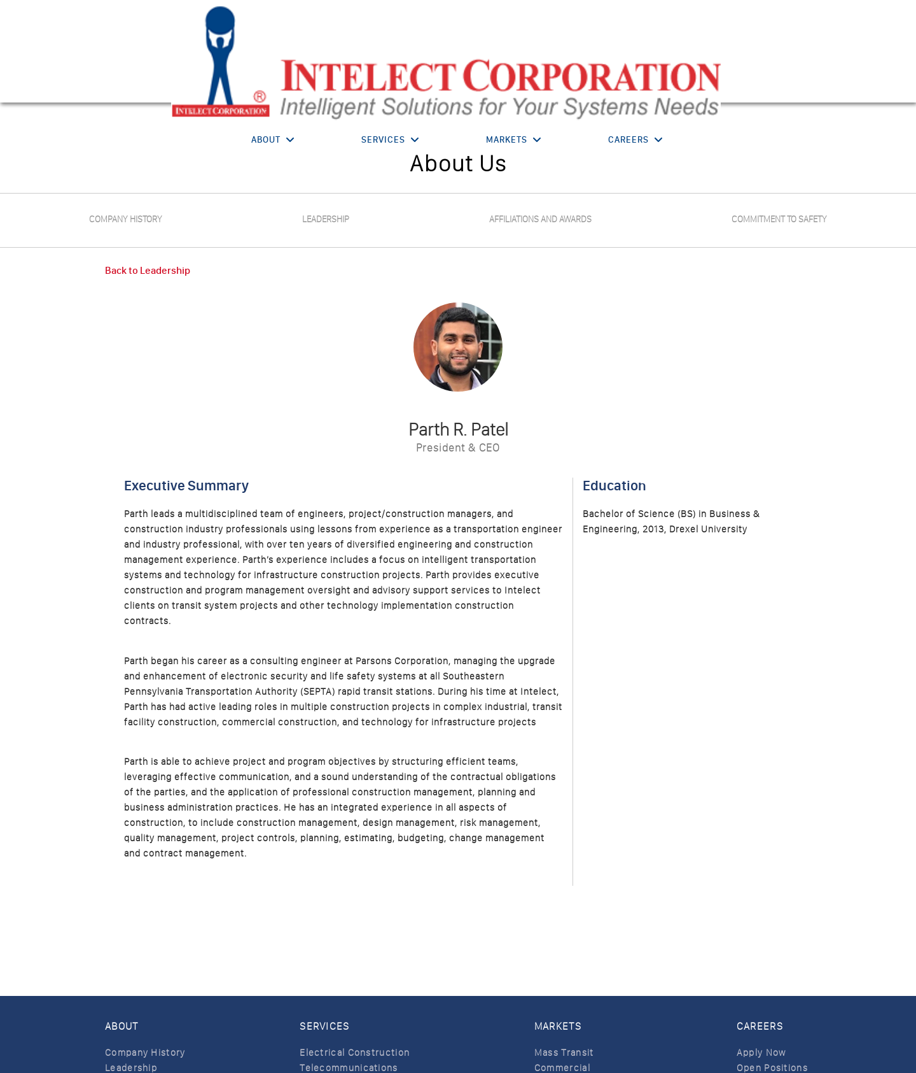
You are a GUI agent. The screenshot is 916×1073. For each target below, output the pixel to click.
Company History (125, 219)
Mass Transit (564, 1052)
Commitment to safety (779, 219)
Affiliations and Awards (540, 219)
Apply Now (761, 1052)
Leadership (325, 219)
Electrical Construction (355, 1052)
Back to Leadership (147, 270)
